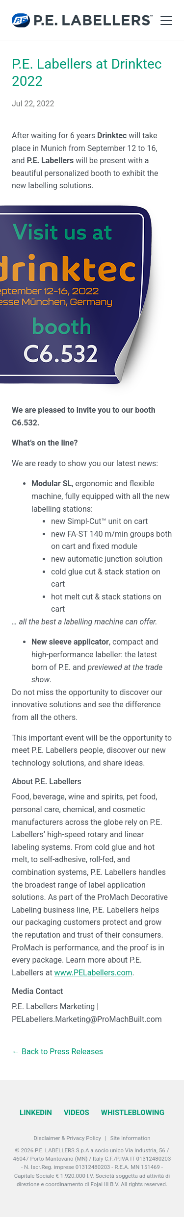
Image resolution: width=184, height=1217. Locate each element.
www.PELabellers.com (93, 972)
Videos (76, 1112)
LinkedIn (36, 1112)
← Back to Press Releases (57, 1051)
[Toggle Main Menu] (166, 20)
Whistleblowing (132, 1112)
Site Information (130, 1138)
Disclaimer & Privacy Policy (67, 1138)
